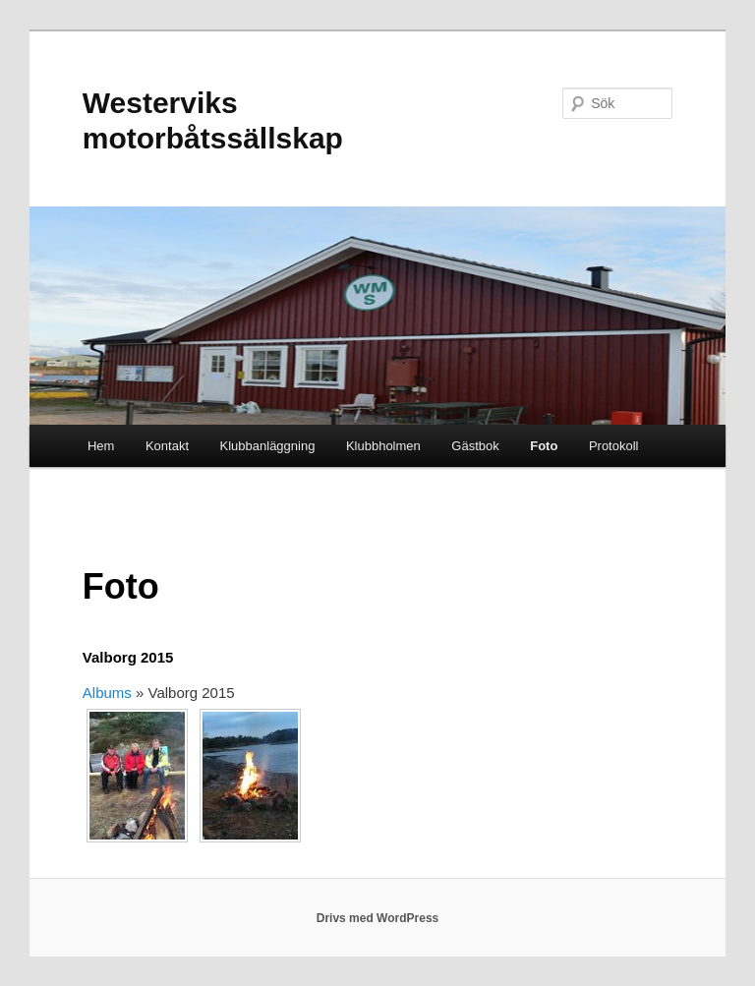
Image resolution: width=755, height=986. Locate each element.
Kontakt (167, 445)
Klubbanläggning (268, 445)
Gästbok (474, 445)
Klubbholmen (383, 445)
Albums (107, 692)
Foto (543, 445)
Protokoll (614, 445)
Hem (100, 445)
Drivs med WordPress (378, 918)
